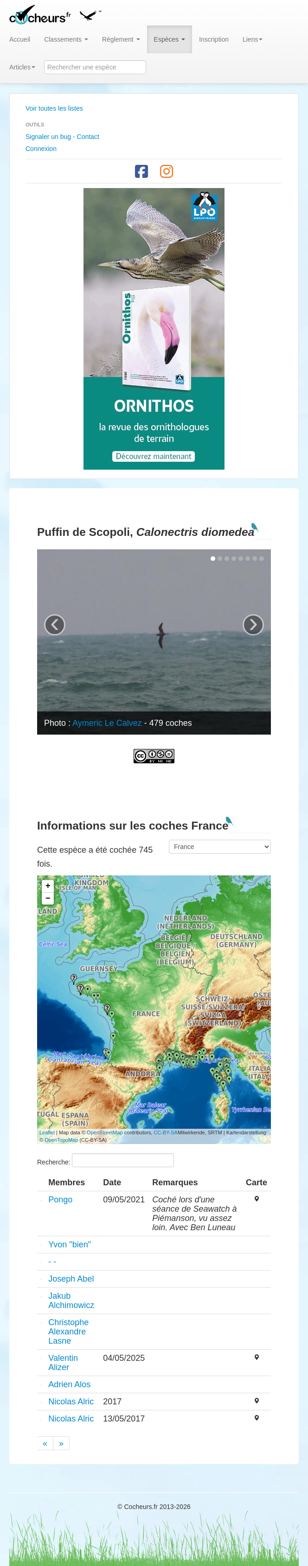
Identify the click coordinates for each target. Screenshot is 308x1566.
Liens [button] (253, 39)
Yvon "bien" (69, 1244)
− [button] (48, 898)
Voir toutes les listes (54, 108)
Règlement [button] (121, 39)
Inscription (214, 39)
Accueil (19, 39)
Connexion (41, 148)
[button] (90, 13)
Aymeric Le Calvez (107, 723)
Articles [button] (22, 67)
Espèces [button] (170, 39)
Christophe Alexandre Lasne (68, 1332)
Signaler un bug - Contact (62, 136)
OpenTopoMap (61, 1140)
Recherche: (105, 1160)
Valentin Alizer (63, 1362)
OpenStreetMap (105, 1132)
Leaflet (47, 1132)
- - (52, 1261)
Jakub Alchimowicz (71, 1300)
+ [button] (48, 886)
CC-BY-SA (166, 1132)
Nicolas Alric (71, 1401)
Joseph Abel (71, 1278)
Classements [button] (66, 39)
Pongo (60, 1199)
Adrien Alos (69, 1384)
